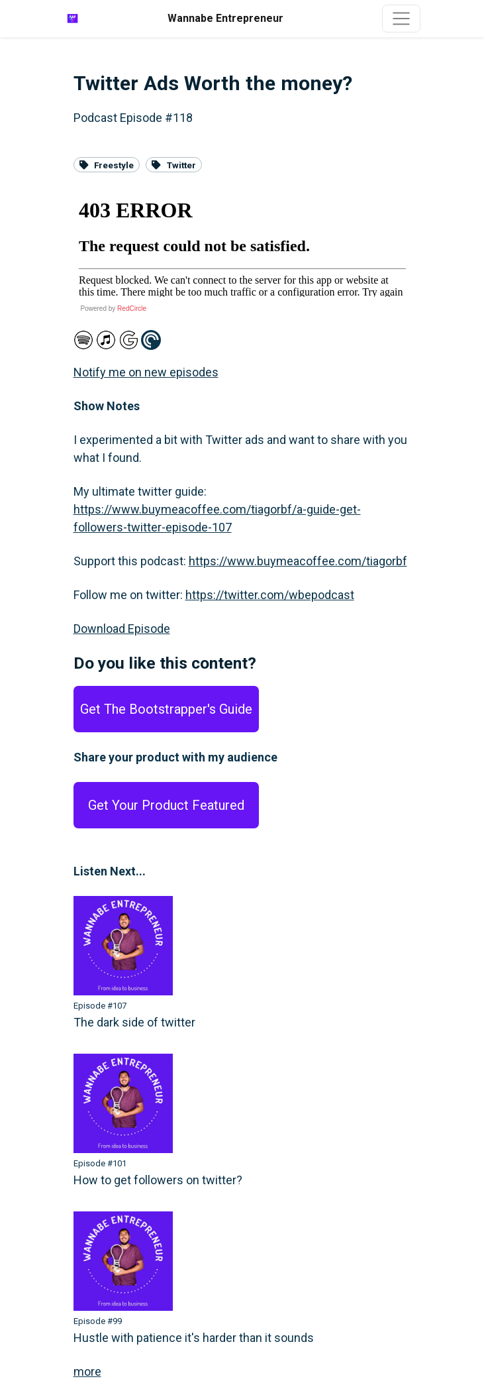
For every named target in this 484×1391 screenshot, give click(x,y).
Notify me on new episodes (145, 372)
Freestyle (106, 164)
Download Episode (121, 629)
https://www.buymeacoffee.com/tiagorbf (298, 561)
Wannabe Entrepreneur (225, 18)
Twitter (174, 164)
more (87, 1371)
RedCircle (131, 308)
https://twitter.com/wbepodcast (269, 595)
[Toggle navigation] (401, 18)
